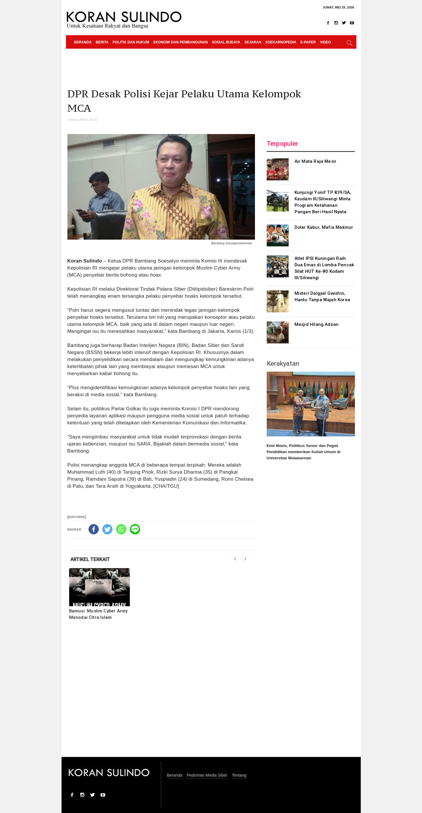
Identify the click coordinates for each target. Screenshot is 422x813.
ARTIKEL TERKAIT (90, 559)
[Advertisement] (161, 692)
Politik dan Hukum (131, 42)
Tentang (239, 775)
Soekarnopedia (280, 42)
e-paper (308, 42)
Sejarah (252, 42)
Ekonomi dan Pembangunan (180, 42)
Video (325, 42)
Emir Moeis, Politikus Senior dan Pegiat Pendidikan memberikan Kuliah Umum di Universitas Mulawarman (304, 451)
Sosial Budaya (226, 42)
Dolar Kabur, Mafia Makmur (324, 227)
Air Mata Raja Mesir (316, 161)
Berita (102, 42)
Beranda (83, 42)
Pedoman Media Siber (207, 775)
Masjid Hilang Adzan (317, 324)
